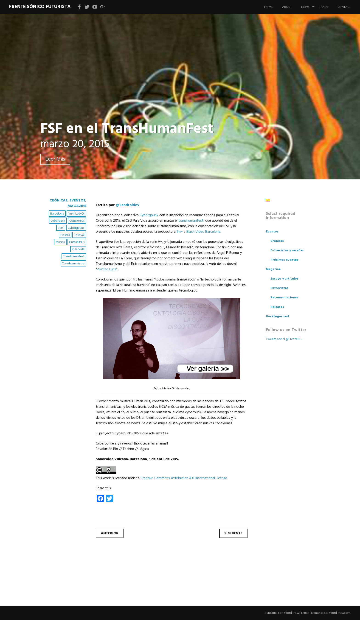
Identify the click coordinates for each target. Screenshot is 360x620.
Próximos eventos (284, 260)
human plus (76, 242)
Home (268, 7)
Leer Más (55, 159)
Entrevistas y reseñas (287, 250)
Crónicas (59, 201)
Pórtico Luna (106, 269)
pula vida (78, 249)
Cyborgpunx (149, 215)
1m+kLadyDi (76, 213)
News (310, 5)
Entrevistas (279, 288)
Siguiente (233, 533)
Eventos (77, 201)
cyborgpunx (76, 228)
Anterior (109, 533)
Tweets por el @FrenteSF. (283, 339)
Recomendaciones (284, 297)
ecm (61, 228)
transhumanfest (73, 256)
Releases (277, 307)
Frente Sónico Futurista (40, 7)
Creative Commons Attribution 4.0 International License (184, 478)
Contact (344, 7)
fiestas (65, 235)
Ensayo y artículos (284, 278)
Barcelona (57, 213)
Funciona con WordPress (282, 613)
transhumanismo (73, 263)
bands (323, 7)
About (287, 7)
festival (79, 235)
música (60, 242)
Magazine (77, 206)
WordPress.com (339, 613)
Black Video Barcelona (203, 232)
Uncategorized (277, 316)
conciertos (76, 221)
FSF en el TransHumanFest (127, 129)
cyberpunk (58, 221)
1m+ (180, 232)
